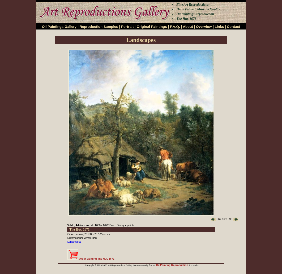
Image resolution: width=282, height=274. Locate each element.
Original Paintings (152, 27)
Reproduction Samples (99, 27)
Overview (204, 27)
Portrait (127, 27)
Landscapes (74, 241)
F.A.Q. (175, 27)
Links (219, 27)
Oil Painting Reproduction (172, 265)
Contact (233, 27)
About (188, 27)
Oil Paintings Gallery (59, 27)
